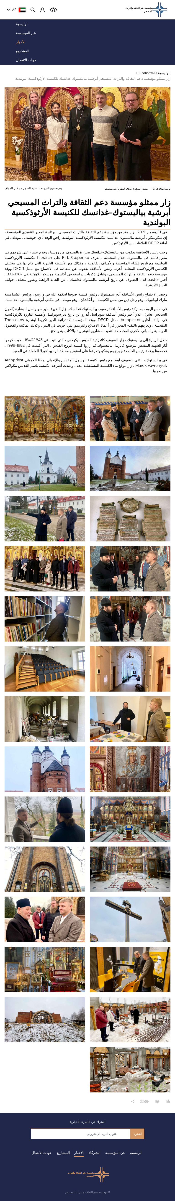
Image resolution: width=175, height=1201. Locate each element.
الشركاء (94, 1152)
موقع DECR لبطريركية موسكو (122, 188)
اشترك (137, 1134)
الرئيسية (136, 1152)
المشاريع (63, 1152)
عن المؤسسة (115, 1152)
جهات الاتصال (41, 1152)
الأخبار (79, 1152)
